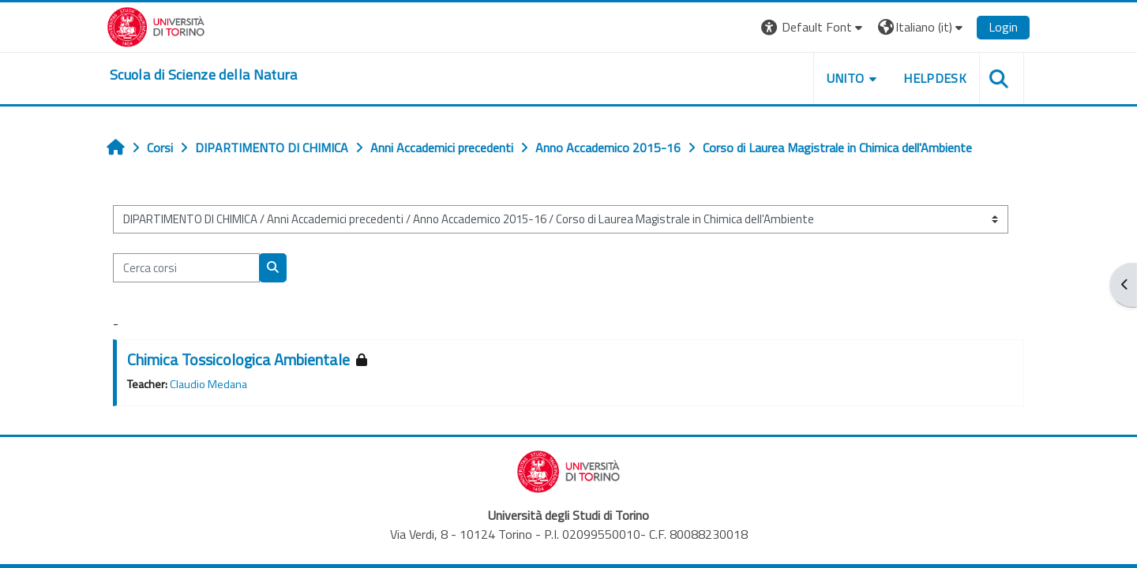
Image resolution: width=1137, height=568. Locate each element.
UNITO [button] (846, 78)
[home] (204, 75)
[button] (814, 27)
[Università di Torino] (156, 25)
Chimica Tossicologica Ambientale (238, 359)
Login (1003, 26)
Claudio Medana (208, 384)
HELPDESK (934, 78)
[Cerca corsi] (186, 267)
